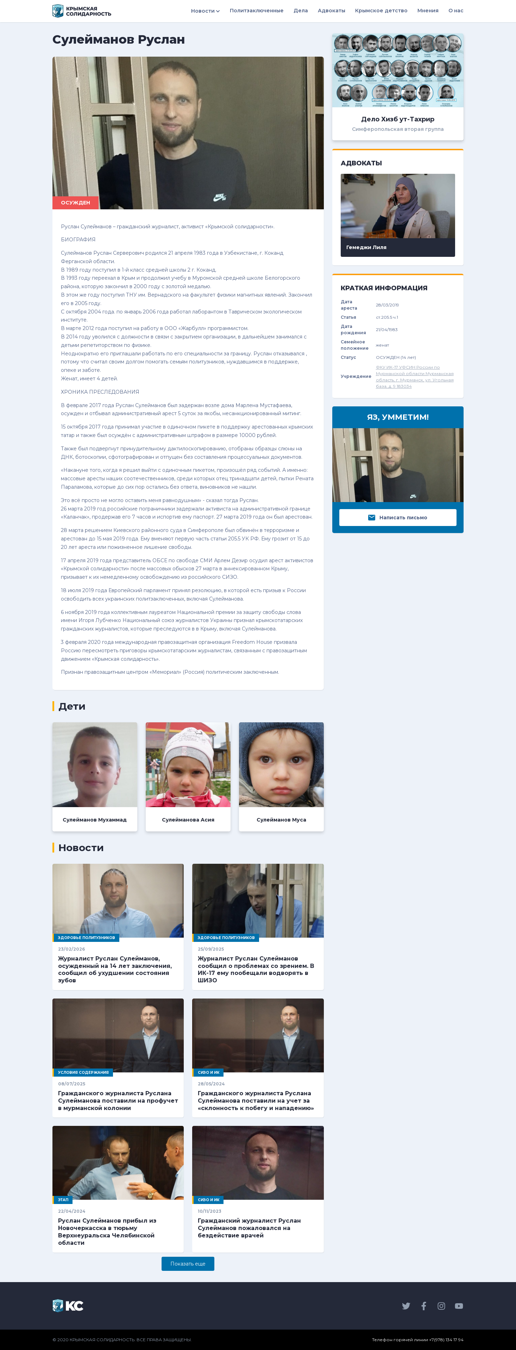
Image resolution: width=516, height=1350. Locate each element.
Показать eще (188, 1264)
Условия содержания (83, 1072)
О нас (456, 10)
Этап (63, 1200)
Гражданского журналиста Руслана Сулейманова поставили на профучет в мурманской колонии (118, 1100)
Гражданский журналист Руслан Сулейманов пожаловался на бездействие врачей (249, 1228)
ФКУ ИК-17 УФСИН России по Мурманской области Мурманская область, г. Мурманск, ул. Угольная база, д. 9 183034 (415, 377)
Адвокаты (331, 10)
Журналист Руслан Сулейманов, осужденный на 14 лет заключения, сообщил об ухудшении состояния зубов (115, 969)
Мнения (428, 10)
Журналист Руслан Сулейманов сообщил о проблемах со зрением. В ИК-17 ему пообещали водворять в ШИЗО (256, 969)
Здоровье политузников (86, 938)
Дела (301, 10)
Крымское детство (381, 10)
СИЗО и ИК (208, 1072)
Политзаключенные (257, 10)
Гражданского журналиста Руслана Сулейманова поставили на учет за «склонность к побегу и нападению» (256, 1100)
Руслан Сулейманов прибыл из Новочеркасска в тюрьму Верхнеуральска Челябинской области (107, 1231)
